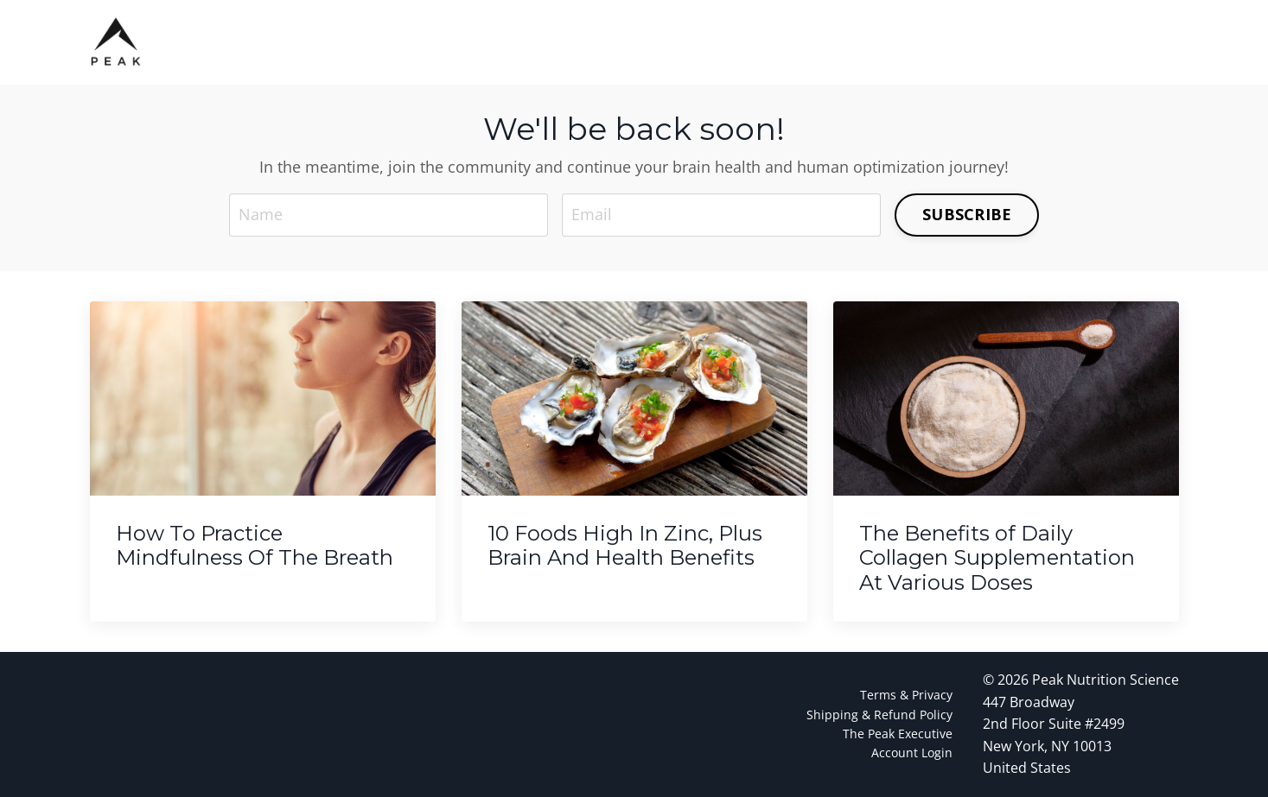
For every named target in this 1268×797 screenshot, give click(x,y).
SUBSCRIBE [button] (966, 214)
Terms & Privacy (906, 694)
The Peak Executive (898, 733)
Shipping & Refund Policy (879, 714)
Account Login (912, 752)
